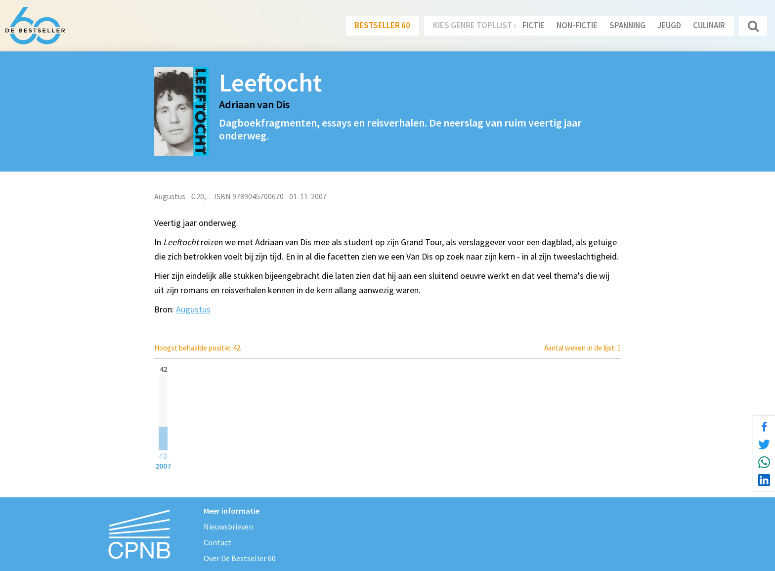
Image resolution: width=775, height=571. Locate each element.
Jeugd (669, 25)
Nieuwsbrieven (228, 526)
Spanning (627, 25)
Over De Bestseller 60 (240, 558)
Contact (217, 542)
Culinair (709, 25)
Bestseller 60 (382, 25)
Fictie (533, 25)
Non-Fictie (577, 25)
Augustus (193, 309)
